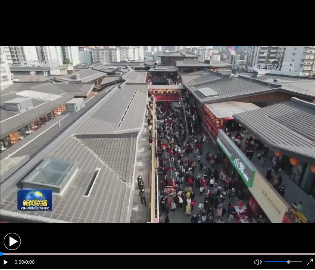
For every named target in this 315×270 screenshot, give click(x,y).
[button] (12, 241)
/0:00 (29, 262)
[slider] (288, 262)
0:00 (19, 262)
